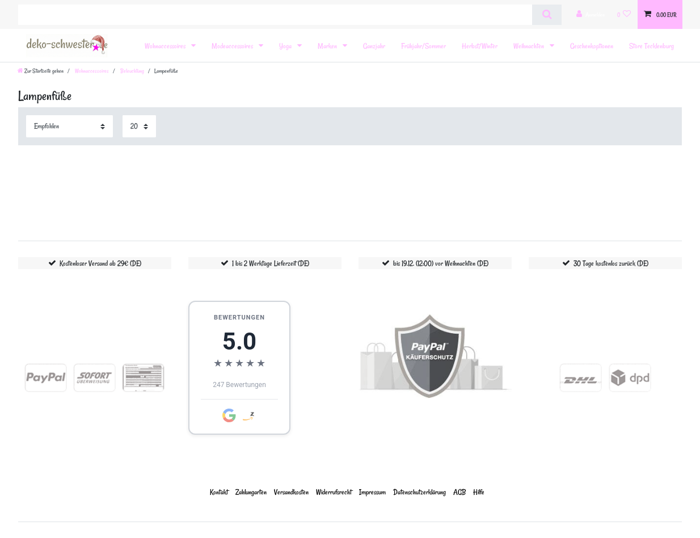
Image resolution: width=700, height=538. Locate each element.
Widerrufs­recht (334, 492)
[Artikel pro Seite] (139, 126)
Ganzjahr (374, 46)
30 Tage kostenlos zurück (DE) (611, 263)
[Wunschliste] (624, 14)
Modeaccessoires (233, 46)
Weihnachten (529, 46)
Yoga (286, 46)
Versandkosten (291, 492)
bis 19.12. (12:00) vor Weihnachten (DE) (440, 263)
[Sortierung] (69, 126)
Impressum (372, 492)
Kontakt (219, 492)
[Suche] (546, 15)
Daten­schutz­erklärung (419, 492)
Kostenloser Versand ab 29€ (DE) (100, 263)
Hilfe (478, 492)
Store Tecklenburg (651, 46)
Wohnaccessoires (166, 46)
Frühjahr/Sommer (423, 46)
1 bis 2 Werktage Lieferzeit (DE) (270, 263)
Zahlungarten (251, 492)
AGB (459, 492)
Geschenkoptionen (591, 46)
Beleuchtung (131, 71)
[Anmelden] (590, 14)
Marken (328, 46)
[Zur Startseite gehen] (41, 71)
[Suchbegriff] (275, 15)
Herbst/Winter (479, 46)
